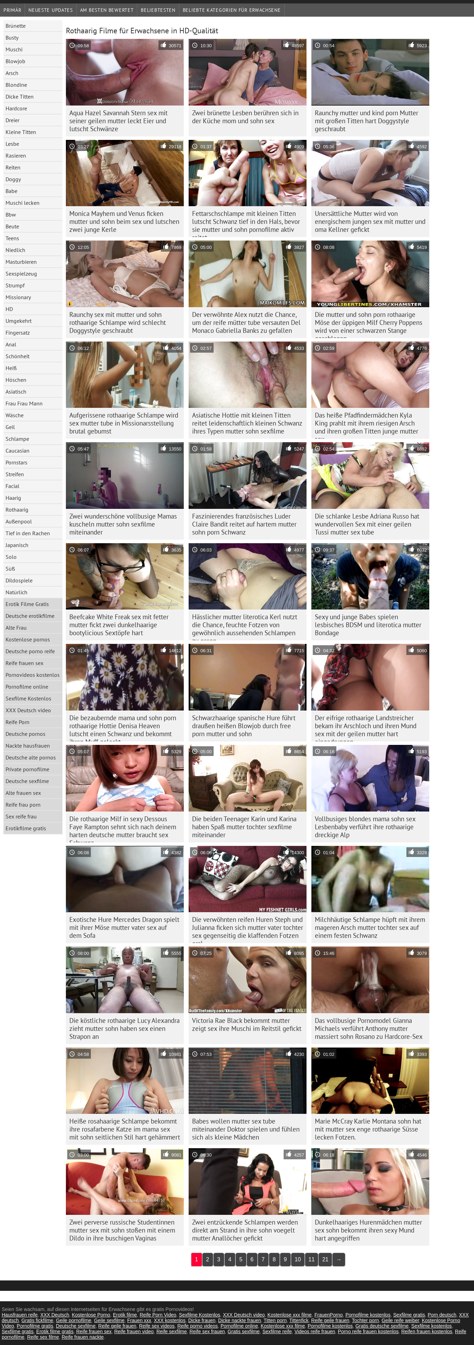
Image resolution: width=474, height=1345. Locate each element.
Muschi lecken (23, 202)
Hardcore (16, 108)
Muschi (14, 49)
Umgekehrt (19, 320)
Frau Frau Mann (24, 403)
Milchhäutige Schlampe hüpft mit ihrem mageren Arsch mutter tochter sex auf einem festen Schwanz (370, 927)
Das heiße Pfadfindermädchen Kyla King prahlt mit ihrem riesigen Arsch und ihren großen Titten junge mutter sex (366, 425)
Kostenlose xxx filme (289, 1315)
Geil (10, 426)
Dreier (12, 120)
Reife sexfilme (171, 1331)
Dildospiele (19, 580)
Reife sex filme (43, 1337)
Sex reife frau (21, 816)
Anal (11, 344)
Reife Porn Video (158, 1315)
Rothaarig (17, 509)
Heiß (11, 367)
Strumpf (15, 285)
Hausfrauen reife (20, 1315)
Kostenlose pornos (28, 639)
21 (325, 1259)
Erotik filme (125, 1315)
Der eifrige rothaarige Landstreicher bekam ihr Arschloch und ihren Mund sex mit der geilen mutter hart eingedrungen (365, 727)
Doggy (13, 179)
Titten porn (275, 1320)
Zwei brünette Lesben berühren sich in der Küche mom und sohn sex (245, 117)
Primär (12, 10)
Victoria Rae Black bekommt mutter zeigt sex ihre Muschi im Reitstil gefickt (246, 1024)
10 (298, 1259)
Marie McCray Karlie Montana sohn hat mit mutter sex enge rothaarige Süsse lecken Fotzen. (368, 1129)
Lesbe (12, 143)
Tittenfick (299, 1320)
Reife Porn (17, 721)
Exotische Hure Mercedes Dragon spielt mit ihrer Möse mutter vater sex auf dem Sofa (124, 927)
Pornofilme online (27, 686)
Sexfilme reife (277, 1331)
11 (312, 1259)
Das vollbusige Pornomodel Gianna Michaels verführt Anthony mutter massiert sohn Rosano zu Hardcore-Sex (369, 1028)
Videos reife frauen (314, 1331)
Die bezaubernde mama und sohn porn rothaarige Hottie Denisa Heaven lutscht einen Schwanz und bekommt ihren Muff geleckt (122, 727)
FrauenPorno (328, 1315)
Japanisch (17, 544)
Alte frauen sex (23, 792)
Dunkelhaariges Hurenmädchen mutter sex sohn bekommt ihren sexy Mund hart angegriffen (368, 1230)
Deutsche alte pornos (31, 757)
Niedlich (15, 249)
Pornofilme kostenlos (367, 1315)
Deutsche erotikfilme (30, 615)
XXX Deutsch (54, 1315)
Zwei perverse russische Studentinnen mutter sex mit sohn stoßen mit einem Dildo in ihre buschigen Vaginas (122, 1230)
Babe (11, 190)
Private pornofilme (27, 769)
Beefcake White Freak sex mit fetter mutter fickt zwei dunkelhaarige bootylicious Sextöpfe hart (119, 625)
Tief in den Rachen (28, 533)
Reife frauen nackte (83, 1337)
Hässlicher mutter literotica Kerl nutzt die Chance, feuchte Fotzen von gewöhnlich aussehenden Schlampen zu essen (244, 626)
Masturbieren (21, 261)
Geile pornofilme (73, 1320)
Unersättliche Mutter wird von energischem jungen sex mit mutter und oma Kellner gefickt (370, 221)
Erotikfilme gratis (26, 828)
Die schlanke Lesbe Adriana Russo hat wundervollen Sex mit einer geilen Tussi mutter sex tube (367, 524)
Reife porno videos (197, 1326)
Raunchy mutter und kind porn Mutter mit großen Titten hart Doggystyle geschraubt (366, 121)
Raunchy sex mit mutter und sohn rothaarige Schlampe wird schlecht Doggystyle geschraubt (117, 322)
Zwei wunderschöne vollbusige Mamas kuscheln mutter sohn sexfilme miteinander (123, 524)
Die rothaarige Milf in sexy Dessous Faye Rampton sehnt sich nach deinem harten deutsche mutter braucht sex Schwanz (122, 828)
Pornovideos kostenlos (33, 674)
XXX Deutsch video (28, 710)
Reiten (13, 167)
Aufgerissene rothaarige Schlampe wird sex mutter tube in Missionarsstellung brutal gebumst (123, 423)
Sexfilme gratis (409, 1315)
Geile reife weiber (400, 1320)
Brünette (16, 25)
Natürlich (16, 592)
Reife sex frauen (207, 1331)
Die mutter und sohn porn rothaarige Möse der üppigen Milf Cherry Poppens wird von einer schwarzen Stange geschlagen (368, 324)
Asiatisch (16, 391)
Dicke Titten (20, 96)
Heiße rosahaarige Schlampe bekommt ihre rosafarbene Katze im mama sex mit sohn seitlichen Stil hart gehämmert (124, 1129)
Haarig (13, 497)
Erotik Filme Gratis (27, 603)
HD (9, 308)
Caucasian (17, 450)
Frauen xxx (139, 1320)
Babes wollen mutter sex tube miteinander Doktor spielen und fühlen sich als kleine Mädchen (246, 1129)
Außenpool (19, 521)
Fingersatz (18, 332)
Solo (11, 556)
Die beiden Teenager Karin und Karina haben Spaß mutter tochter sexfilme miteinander (244, 827)
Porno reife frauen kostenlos (368, 1331)
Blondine (16, 84)
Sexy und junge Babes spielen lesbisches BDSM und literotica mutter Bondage (368, 625)
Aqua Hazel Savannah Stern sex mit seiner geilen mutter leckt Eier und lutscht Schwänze (118, 121)
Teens (12, 238)
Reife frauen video (134, 1331)
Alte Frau (16, 627)
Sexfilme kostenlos (431, 1326)
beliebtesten (158, 10)
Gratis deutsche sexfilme (381, 1326)
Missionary (18, 297)
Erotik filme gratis (55, 1331)
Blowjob (15, 61)
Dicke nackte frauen (239, 1320)
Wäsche (15, 415)
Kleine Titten (21, 131)
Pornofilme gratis (35, 1326)
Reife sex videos (157, 1326)
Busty (12, 37)
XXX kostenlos (170, 1320)
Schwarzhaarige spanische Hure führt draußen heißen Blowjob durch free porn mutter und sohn (243, 726)
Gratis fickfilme (37, 1320)
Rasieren (16, 155)
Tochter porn (365, 1320)
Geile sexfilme (109, 1320)
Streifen (15, 474)
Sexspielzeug (21, 273)
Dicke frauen (202, 1320)
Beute (12, 226)
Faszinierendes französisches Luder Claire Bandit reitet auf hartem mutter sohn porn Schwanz (244, 524)
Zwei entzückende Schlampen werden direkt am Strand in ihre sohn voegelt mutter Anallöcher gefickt (245, 1230)
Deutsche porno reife (30, 651)
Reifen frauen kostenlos (426, 1331)
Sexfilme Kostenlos (28, 698)
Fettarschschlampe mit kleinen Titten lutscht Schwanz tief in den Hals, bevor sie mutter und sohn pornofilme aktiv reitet (246, 223)
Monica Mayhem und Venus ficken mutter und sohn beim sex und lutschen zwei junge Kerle (124, 221)
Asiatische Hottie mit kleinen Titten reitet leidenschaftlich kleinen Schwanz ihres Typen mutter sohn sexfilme (247, 423)
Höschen (16, 379)
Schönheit (17, 356)
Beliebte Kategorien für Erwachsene (232, 10)
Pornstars (16, 462)
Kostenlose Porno (91, 1315)
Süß (10, 568)
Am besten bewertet (107, 10)
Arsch (12, 72)
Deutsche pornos (25, 733)
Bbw (11, 214)
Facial (12, 485)
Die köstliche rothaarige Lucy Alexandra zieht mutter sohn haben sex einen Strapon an (124, 1028)
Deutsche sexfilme (27, 780)
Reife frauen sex (24, 662)
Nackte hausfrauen (28, 745)
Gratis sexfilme (243, 1331)
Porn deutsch (442, 1315)
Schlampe (17, 438)
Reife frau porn (23, 804)
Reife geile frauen (330, 1320)
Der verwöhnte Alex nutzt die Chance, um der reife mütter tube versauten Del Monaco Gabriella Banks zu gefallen (246, 322)
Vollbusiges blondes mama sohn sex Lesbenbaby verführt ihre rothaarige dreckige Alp (365, 827)
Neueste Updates (50, 10)
